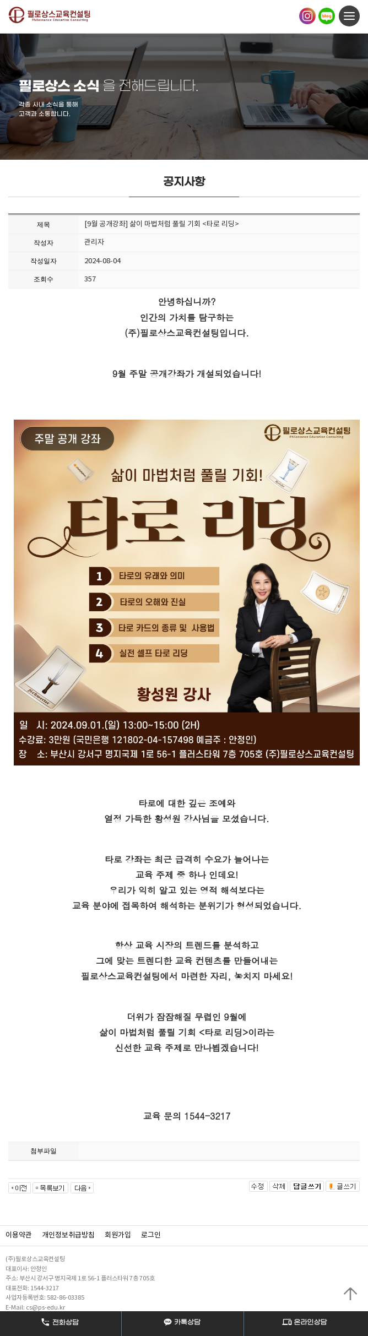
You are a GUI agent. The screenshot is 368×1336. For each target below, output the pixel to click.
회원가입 (118, 1235)
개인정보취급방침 (68, 1235)
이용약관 (19, 1235)
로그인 (151, 1235)
